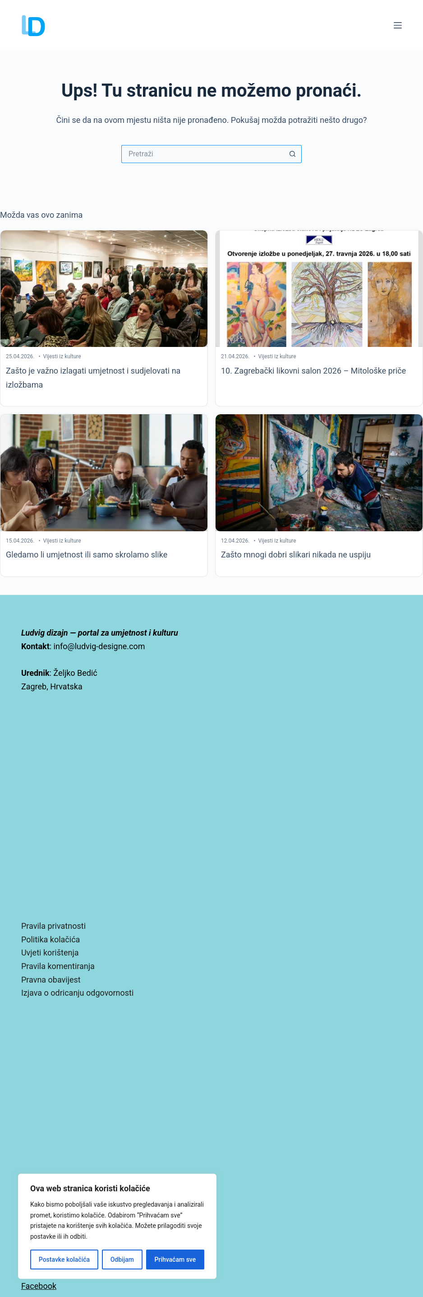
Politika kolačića (50, 939)
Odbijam (122, 1259)
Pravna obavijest (51, 979)
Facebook (38, 1286)
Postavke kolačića (64, 1259)
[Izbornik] (398, 25)
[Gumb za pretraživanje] (293, 154)
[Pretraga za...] (202, 154)
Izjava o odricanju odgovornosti (77, 992)
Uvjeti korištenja (50, 952)
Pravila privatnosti (53, 926)
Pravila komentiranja (58, 966)
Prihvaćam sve (175, 1259)
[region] (117, 1226)
